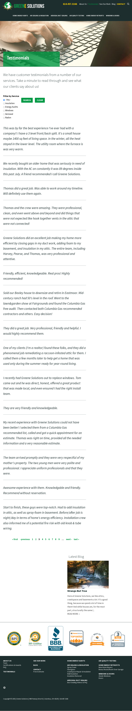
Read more (72, 613)
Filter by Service (11, 96)
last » (76, 539)
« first (15, 539)
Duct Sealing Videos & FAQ (77, 682)
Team (5, 663)
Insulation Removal (74, 676)
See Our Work (105, 4)
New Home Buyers (106, 667)
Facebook (4, 688)
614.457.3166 (70, 3)
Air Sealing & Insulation (40, 15)
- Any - (8, 99)
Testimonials (93, 4)
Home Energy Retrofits (94, 15)
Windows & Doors (111, 15)
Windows (9, 110)
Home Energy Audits (21, 15)
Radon (8, 117)
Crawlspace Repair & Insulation (79, 672)
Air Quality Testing (76, 15)
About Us (83, 4)
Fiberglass (71, 669)
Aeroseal (9, 114)
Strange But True (77, 590)
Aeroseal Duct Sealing (59, 15)
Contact (121, 4)
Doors (101, 678)
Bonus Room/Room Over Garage (111, 669)
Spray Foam (71, 667)
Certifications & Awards (12, 665)
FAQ (4, 667)
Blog (113, 4)
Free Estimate (38, 672)
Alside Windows (105, 676)
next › (69, 539)
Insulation (10, 103)
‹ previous (25, 539)
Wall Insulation (72, 674)
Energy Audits (11, 106)
